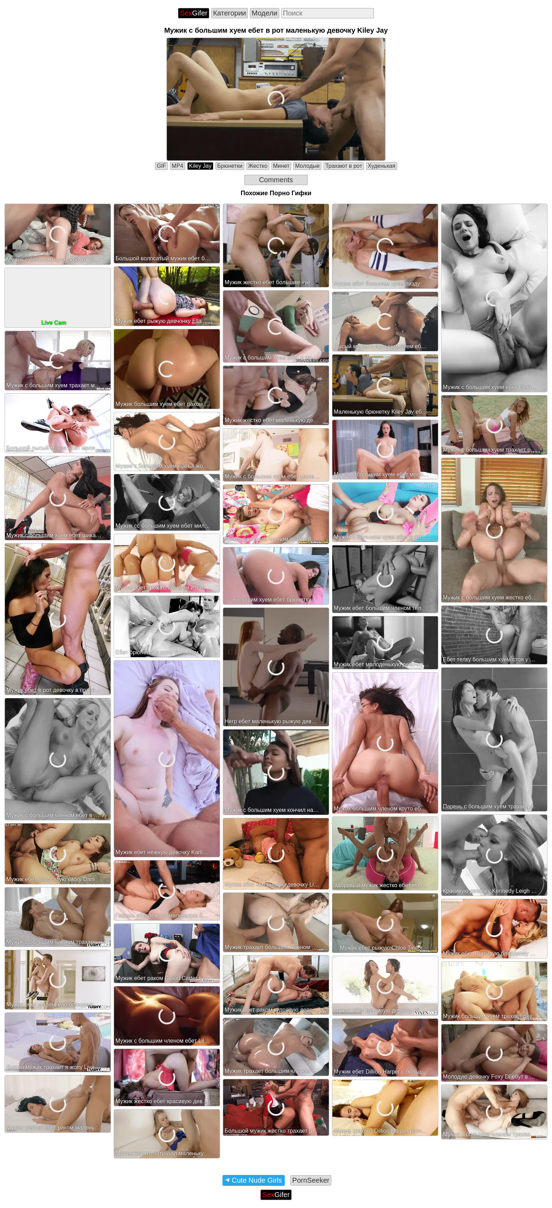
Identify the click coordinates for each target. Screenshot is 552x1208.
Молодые (307, 166)
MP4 (177, 166)
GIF (161, 166)
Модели (264, 13)
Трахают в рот (343, 166)
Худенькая (381, 166)
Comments (276, 180)
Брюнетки (230, 166)
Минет (281, 166)
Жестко (258, 166)
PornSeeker (311, 1180)
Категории (229, 13)
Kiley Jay (200, 166)
